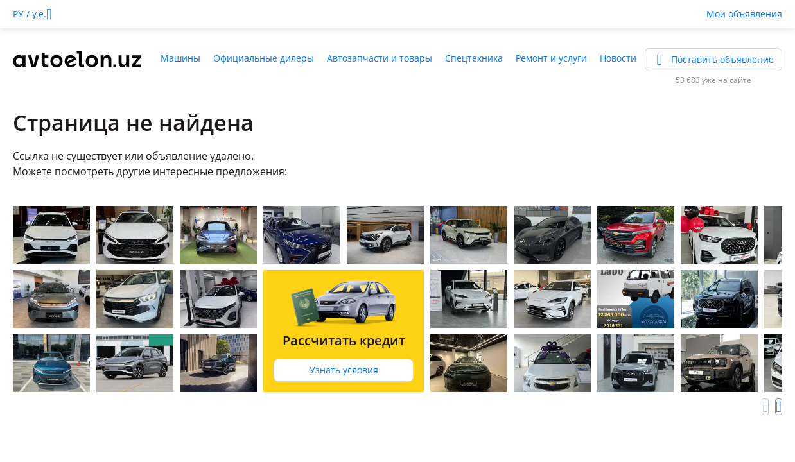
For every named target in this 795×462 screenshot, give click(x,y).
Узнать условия (344, 370)
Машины (180, 58)
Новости (618, 58)
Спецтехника (474, 58)
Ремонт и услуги (551, 58)
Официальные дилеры (263, 58)
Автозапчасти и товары (379, 58)
